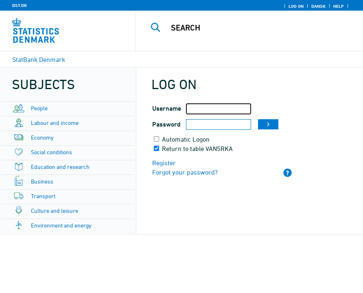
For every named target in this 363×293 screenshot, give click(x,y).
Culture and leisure (54, 210)
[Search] (257, 28)
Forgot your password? (185, 172)
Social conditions (51, 152)
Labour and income (55, 122)
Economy (42, 137)
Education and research (60, 166)
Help (338, 6)
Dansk (318, 6)
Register (164, 162)
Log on (296, 6)
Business (42, 181)
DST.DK (19, 5)
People (39, 108)
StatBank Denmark (38, 59)
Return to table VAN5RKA (197, 148)
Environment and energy (61, 225)
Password (166, 124)
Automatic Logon (186, 139)
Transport (43, 195)
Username (166, 108)
